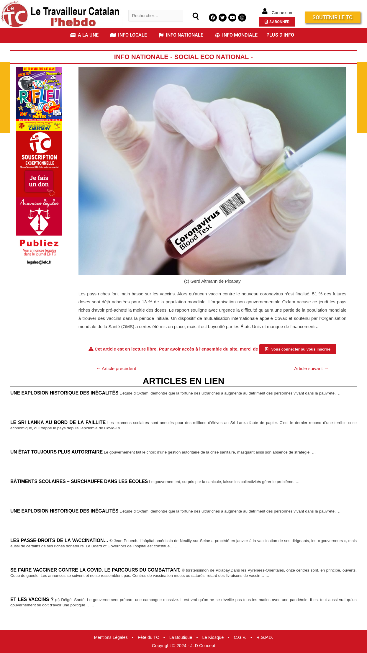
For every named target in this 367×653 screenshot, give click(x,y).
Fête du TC (148, 637)
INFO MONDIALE (236, 35)
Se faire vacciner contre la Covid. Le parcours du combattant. (100, 570)
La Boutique (181, 637)
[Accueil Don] (39, 163)
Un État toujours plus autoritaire (58, 452)
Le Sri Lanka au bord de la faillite (59, 422)
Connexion (282, 12)
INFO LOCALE (128, 35)
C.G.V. (241, 637)
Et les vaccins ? (32, 600)
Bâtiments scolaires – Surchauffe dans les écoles (81, 482)
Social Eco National (212, 56)
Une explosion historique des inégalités (66, 393)
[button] (86, 35)
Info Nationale (140, 56)
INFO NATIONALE (181, 35)
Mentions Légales (109, 637)
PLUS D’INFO (280, 35)
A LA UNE (84, 35)
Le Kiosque (214, 637)
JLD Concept (203, 645)
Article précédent (117, 368)
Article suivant (310, 368)
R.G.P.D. (266, 637)
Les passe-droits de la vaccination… (60, 541)
